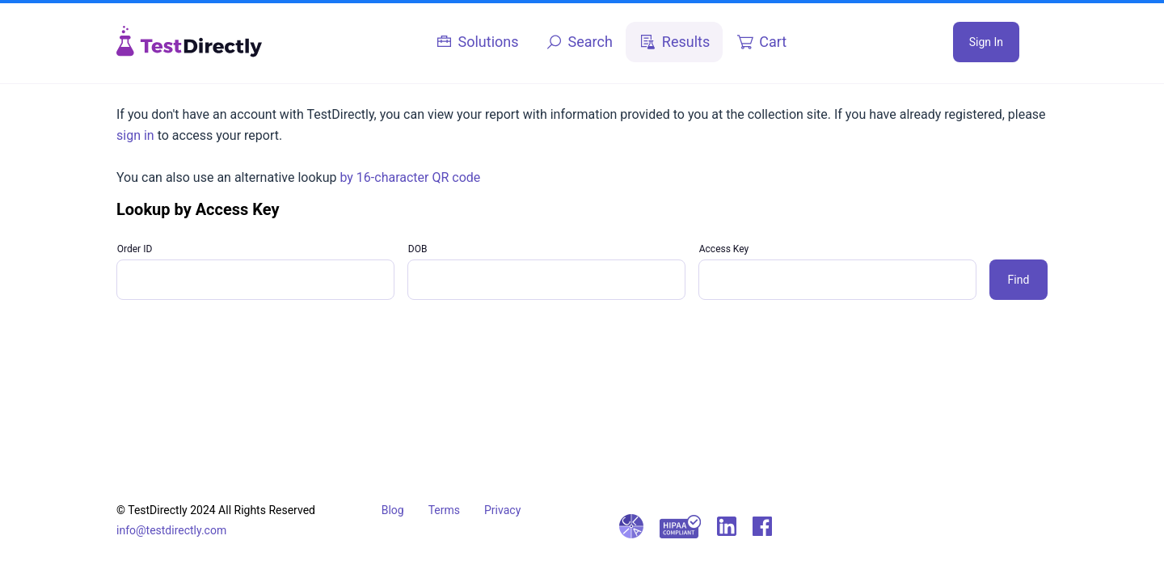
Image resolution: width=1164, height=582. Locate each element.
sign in (135, 135)
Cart (773, 41)
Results (686, 41)
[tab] (477, 42)
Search (590, 41)
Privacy (502, 510)
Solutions (488, 41)
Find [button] (1019, 279)
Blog (393, 510)
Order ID (135, 249)
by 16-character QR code (410, 177)
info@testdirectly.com (171, 530)
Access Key (724, 249)
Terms (444, 510)
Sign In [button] (986, 42)
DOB (418, 249)
